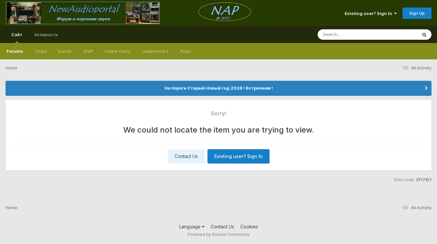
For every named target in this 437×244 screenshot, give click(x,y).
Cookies (249, 226)
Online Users (117, 51)
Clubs (40, 51)
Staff (88, 51)
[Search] (350, 34)
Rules (185, 51)
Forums (15, 51)
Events (65, 51)
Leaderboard (155, 51)
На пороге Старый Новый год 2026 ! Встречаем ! (219, 88)
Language (192, 226)
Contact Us (186, 156)
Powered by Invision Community (218, 234)
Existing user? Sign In (371, 13)
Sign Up (417, 13)
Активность (46, 34)
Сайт (16, 37)
